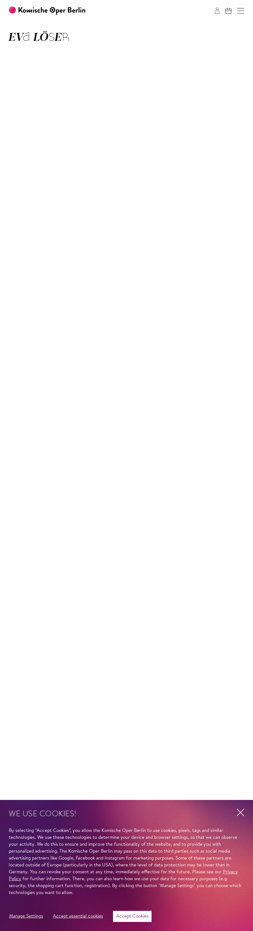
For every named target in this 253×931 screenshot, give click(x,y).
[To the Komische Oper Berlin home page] (47, 11)
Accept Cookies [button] (132, 916)
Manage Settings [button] (26, 916)
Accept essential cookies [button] (78, 916)
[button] (240, 10)
